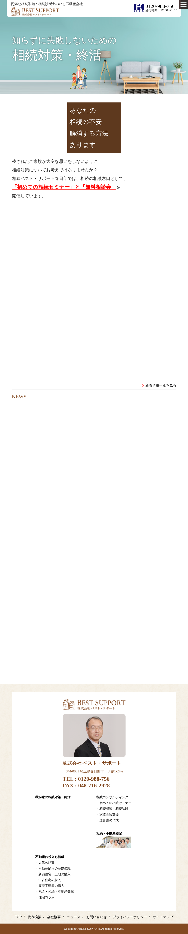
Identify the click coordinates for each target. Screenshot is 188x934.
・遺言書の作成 (107, 820)
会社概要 (54, 917)
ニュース (73, 917)
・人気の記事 (45, 862)
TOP (18, 917)
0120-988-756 (160, 6)
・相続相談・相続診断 (112, 808)
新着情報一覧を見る (160, 385)
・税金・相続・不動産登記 (54, 891)
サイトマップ (163, 917)
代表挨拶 (34, 917)
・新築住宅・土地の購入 (53, 874)
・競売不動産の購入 (49, 885)
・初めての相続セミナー (114, 803)
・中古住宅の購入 (48, 880)
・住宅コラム (45, 897)
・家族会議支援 (107, 814)
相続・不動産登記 (109, 833)
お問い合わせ (96, 917)
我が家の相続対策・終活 (53, 797)
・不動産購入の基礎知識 (53, 868)
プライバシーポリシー (130, 917)
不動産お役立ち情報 (49, 857)
